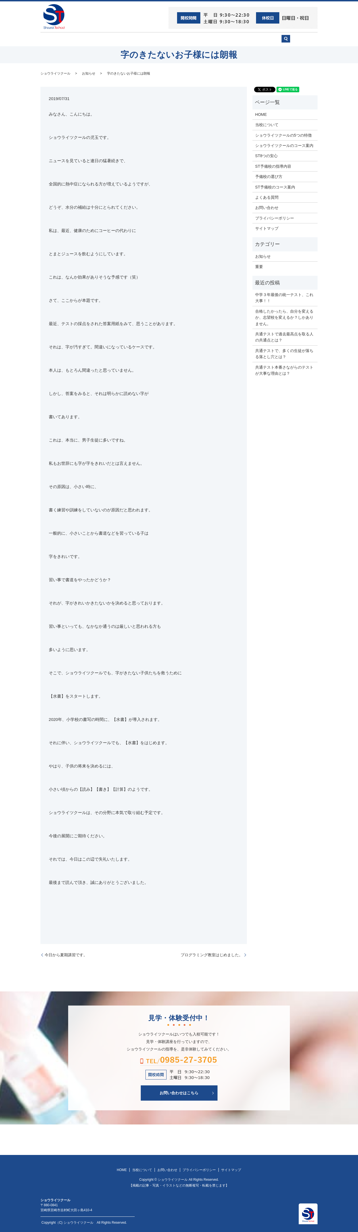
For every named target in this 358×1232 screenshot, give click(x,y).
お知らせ (88, 73)
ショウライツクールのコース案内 (284, 145)
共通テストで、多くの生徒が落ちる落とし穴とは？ (284, 353)
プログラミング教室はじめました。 (212, 954)
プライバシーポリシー (274, 217)
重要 (259, 266)
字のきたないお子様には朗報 (128, 73)
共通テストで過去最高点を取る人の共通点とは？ (284, 336)
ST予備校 (196, 39)
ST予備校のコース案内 (275, 186)
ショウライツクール (158, 39)
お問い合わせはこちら (179, 1092)
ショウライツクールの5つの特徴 (283, 134)
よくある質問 (266, 197)
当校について (118, 39)
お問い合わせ (266, 39)
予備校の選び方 (229, 39)
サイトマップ (266, 228)
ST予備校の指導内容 (273, 166)
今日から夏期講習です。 (66, 954)
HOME (54, 39)
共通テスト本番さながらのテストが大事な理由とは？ (284, 369)
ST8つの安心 (83, 39)
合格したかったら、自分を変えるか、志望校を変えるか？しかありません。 (284, 316)
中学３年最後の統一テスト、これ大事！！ (284, 297)
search (302, 42)
